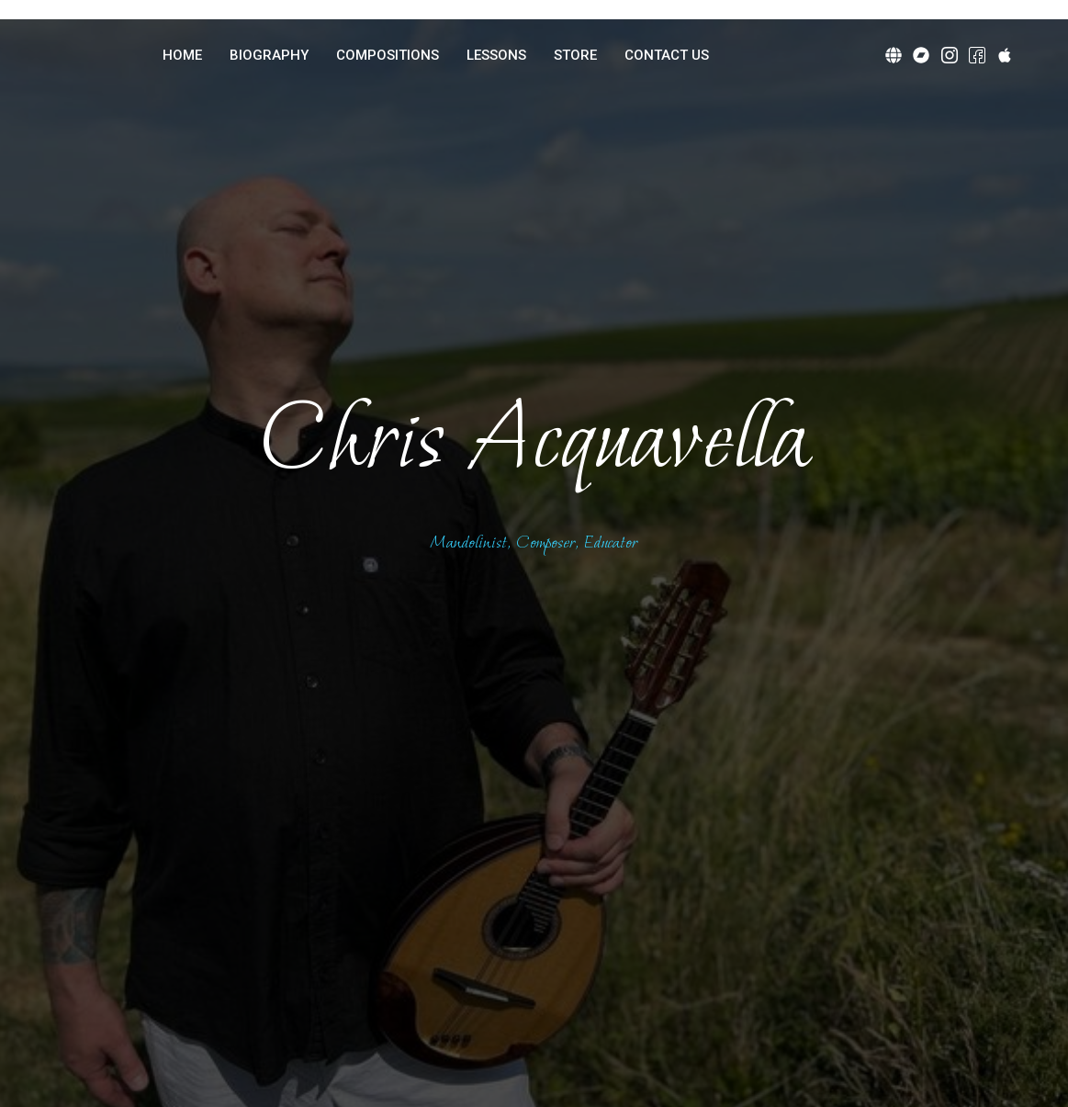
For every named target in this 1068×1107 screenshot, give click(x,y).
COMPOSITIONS (387, 55)
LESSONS (496, 55)
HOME (182, 55)
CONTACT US (666, 55)
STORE (575, 55)
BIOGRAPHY (269, 55)
